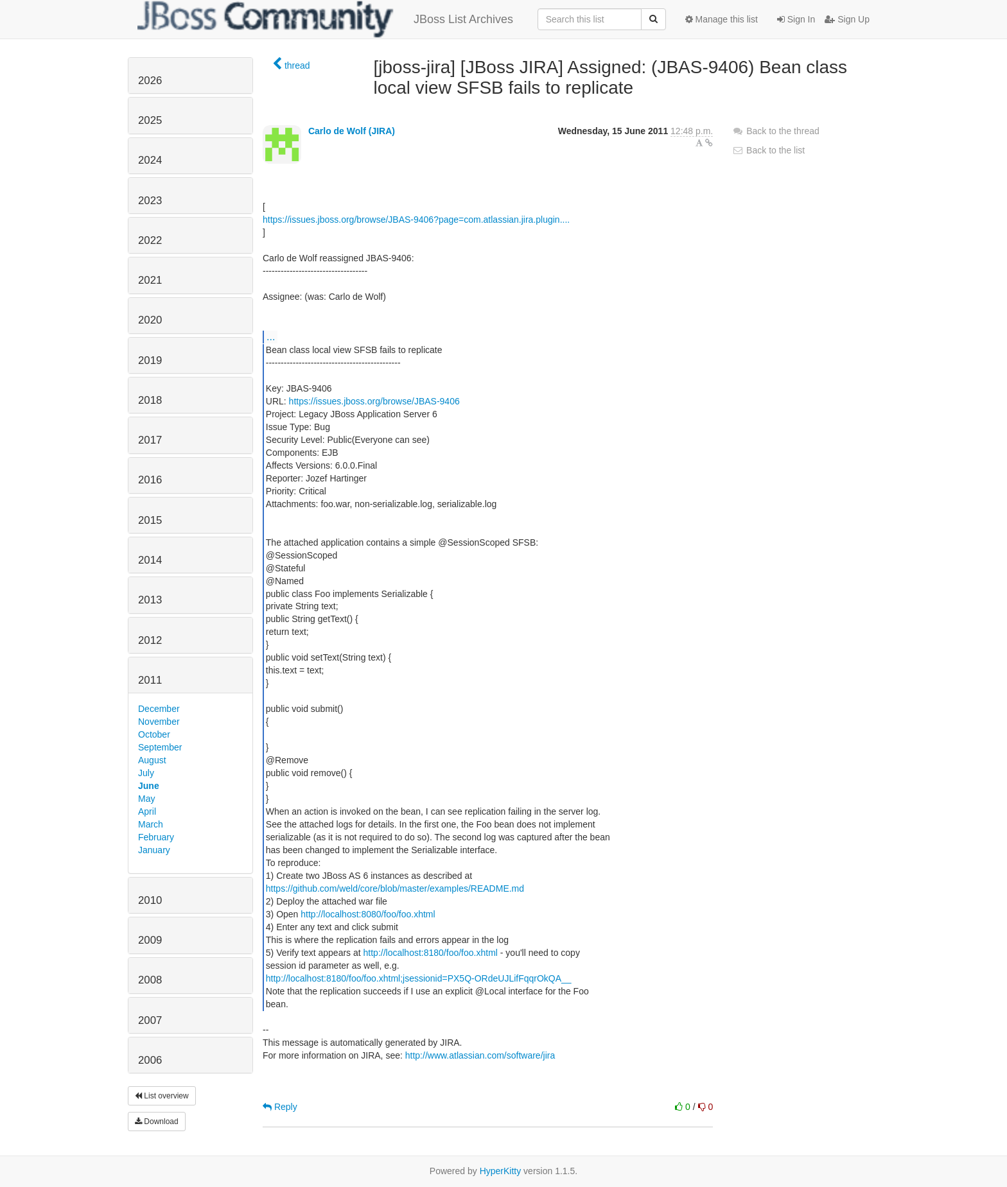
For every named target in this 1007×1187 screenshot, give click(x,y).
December (159, 709)
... (271, 336)
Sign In (796, 19)
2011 (150, 680)
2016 (150, 480)
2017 (150, 440)
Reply (280, 1107)
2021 (150, 280)
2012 (150, 640)
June (148, 786)
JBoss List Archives (325, 19)
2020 (150, 320)
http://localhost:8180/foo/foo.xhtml (430, 953)
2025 (150, 120)
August (152, 760)
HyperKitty (500, 1171)
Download (157, 1121)
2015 (150, 520)
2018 (150, 400)
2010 (150, 900)
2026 (150, 80)
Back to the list (768, 150)
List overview (162, 1095)
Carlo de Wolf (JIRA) (351, 131)
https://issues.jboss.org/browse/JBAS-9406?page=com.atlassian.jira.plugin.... (416, 219)
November (159, 721)
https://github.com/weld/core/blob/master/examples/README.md (395, 888)
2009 (150, 940)
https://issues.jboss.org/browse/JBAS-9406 (374, 401)
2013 (150, 600)
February (156, 837)
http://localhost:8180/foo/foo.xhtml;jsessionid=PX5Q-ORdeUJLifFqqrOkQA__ (419, 978)
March (150, 824)
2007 (150, 1020)
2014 (150, 560)
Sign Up (847, 19)
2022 (150, 240)
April (147, 811)
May (146, 798)
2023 (150, 201)
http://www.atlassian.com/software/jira (480, 1055)
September (160, 747)
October (154, 734)
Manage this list (721, 19)
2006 (150, 1060)
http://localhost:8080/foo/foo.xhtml (368, 914)
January (154, 850)
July (146, 773)
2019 (150, 360)
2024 (150, 160)
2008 (150, 980)
